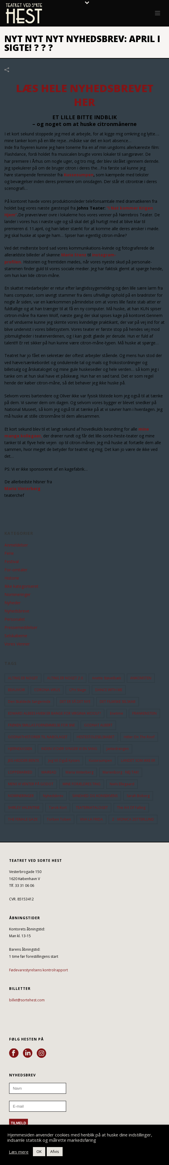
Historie (11, 578)
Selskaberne (15, 635)
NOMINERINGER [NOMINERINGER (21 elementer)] (21, 795)
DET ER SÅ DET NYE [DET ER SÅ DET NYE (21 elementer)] (75, 701)
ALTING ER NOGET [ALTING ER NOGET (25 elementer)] (23, 678)
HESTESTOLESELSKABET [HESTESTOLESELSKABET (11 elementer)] (96, 736)
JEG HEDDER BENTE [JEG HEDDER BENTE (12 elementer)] (23, 760)
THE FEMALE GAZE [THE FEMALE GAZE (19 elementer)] (23, 819)
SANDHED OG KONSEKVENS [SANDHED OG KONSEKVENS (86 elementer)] (95, 795)
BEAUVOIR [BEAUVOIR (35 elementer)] (16, 689)
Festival (11, 561)
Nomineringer (17, 594)
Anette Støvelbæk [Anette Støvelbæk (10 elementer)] (106, 678)
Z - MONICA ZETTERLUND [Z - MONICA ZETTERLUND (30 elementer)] (133, 819)
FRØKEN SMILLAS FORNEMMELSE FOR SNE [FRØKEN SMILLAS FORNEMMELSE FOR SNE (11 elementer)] (41, 725)
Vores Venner (17, 644)
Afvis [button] (54, 1151)
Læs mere (19, 1151)
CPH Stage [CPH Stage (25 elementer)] (77, 689)
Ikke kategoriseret (21, 586)
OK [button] (39, 1151)
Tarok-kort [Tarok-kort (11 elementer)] (58, 807)
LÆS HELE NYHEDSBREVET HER (84, 95)
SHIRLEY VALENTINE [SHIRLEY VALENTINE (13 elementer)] (24, 807)
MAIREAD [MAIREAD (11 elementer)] (48, 772)
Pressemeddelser (20, 627)
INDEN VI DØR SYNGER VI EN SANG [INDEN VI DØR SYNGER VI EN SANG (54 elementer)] (69, 748)
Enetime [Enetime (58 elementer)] (116, 713)
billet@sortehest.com (27, 1000)
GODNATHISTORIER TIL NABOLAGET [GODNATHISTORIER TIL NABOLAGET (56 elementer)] (38, 736)
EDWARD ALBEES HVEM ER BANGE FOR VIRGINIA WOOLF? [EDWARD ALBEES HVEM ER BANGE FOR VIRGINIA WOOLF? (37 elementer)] (54, 713)
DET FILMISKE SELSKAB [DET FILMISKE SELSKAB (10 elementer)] (117, 701)
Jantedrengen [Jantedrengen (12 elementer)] (117, 748)
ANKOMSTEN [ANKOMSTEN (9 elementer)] (140, 678)
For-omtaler (15, 569)
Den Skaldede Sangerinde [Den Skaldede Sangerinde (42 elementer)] (29, 701)
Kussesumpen (78, 174)
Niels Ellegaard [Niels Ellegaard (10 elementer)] (122, 783)
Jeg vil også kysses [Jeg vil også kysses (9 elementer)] (64, 760)
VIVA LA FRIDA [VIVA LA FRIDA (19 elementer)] (91, 819)
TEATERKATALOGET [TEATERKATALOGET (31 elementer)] (92, 807)
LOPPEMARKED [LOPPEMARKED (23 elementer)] (20, 772)
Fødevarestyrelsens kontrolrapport (38, 970)
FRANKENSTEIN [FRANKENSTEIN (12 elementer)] (144, 713)
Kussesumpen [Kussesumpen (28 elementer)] (100, 760)
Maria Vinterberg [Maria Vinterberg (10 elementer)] (79, 772)
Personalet (14, 619)
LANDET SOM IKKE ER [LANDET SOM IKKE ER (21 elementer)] (138, 760)
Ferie (9, 553)
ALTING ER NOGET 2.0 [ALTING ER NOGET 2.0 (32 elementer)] (65, 678)
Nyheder (12, 602)
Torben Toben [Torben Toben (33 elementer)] (59, 819)
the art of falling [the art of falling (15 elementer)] (131, 807)
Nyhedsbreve (16, 611)
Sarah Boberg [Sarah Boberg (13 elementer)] (138, 795)
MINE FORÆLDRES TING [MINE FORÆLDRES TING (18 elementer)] (82, 783)
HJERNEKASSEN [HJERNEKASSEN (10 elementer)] (20, 748)
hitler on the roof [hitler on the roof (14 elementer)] (139, 736)
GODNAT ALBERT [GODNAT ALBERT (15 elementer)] (98, 725)
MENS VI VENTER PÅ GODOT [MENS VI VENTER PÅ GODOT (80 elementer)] (30, 783)
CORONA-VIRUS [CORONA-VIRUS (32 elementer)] (47, 689)
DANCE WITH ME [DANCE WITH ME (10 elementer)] (108, 689)
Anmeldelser (16, 545)
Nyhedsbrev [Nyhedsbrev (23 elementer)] (53, 795)
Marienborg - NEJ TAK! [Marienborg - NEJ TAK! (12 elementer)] (121, 772)
